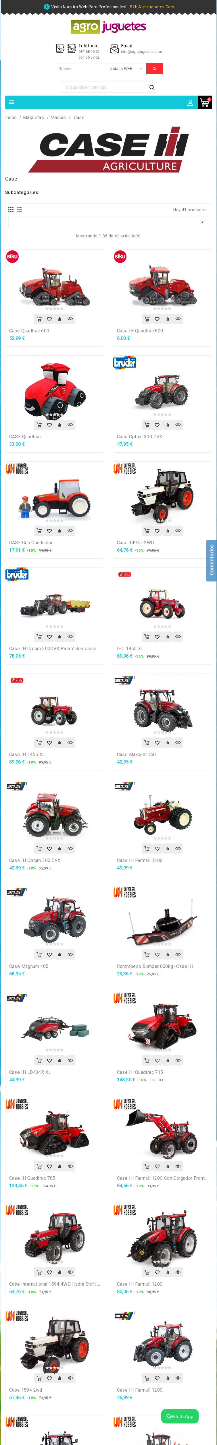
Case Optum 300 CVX (139, 436)
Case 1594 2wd (25, 1390)
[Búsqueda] (103, 87)
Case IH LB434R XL (30, 1072)
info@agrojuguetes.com (141, 51)
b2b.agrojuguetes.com (152, 7)
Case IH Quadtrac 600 (140, 331)
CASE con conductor (31, 542)
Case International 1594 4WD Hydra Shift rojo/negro (65, 1284)
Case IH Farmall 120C (140, 1284)
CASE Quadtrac (25, 436)
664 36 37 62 (88, 57)
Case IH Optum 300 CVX (35, 860)
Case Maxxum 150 (136, 754)
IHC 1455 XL (130, 648)
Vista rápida (70, 319)
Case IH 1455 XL (27, 754)
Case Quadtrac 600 (29, 331)
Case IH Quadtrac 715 (140, 1072)
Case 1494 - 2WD (135, 542)
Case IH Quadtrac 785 (32, 1178)
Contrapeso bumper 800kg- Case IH (155, 966)
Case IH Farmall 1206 (140, 860)
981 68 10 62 (89, 51)
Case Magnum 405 (29, 966)
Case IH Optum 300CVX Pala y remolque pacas (60, 648)
